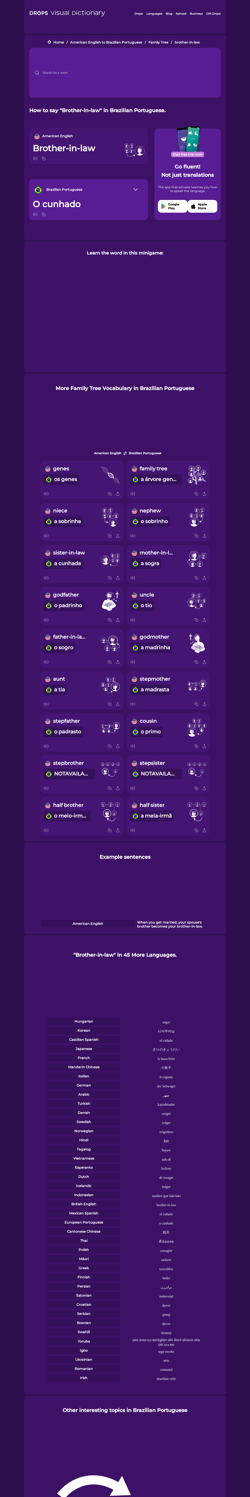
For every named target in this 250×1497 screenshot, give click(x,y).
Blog (169, 13)
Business (196, 13)
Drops (138, 13)
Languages (154, 13)
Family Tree (158, 42)
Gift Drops (213, 13)
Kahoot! (181, 13)
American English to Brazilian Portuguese (106, 42)
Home (58, 42)
